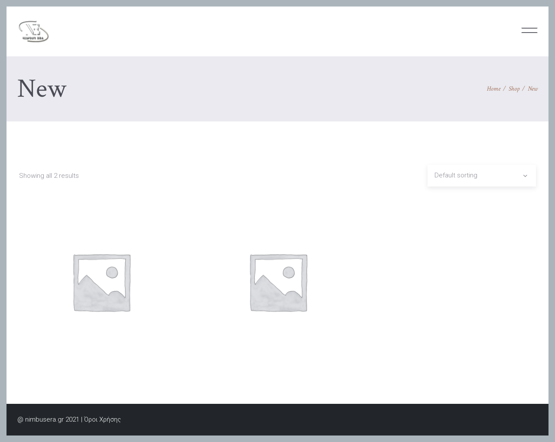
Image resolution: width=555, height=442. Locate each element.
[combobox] (482, 176)
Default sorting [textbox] (455, 175)
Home (493, 89)
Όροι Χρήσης (102, 419)
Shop (514, 89)
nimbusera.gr (44, 419)
